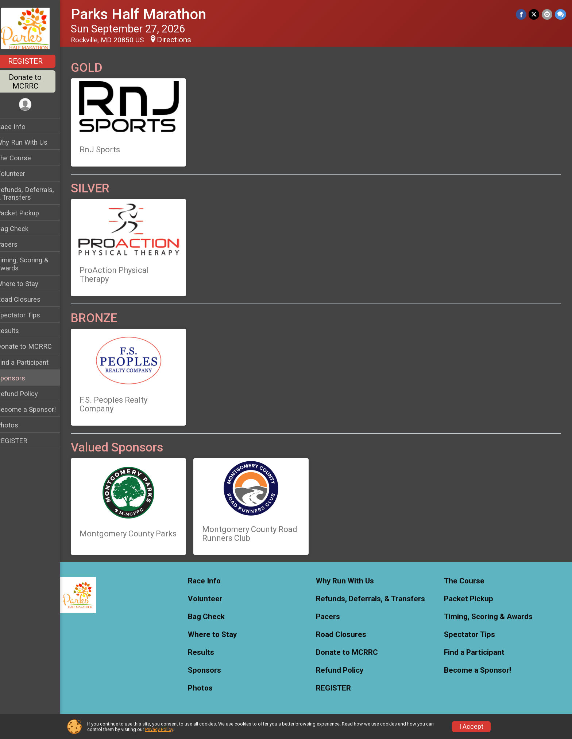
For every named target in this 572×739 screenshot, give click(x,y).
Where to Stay (27, 284)
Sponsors (20, 378)
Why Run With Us (31, 142)
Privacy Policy (159, 729)
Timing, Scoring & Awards (32, 263)
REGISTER (35, 61)
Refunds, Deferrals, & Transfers (34, 193)
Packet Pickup (27, 213)
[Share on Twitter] (534, 14)
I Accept (471, 726)
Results (17, 331)
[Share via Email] (547, 14)
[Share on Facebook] (522, 14)
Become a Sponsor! (35, 409)
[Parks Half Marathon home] (34, 28)
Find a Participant (32, 362)
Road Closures (28, 299)
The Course (23, 158)
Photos (17, 425)
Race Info (20, 126)
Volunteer (20, 173)
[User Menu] (35, 105)
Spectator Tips (28, 315)
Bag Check (22, 228)
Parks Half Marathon (148, 14)
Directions (183, 39)
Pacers (16, 244)
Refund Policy (26, 394)
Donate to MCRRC (34, 81)
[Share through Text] (560, 14)
